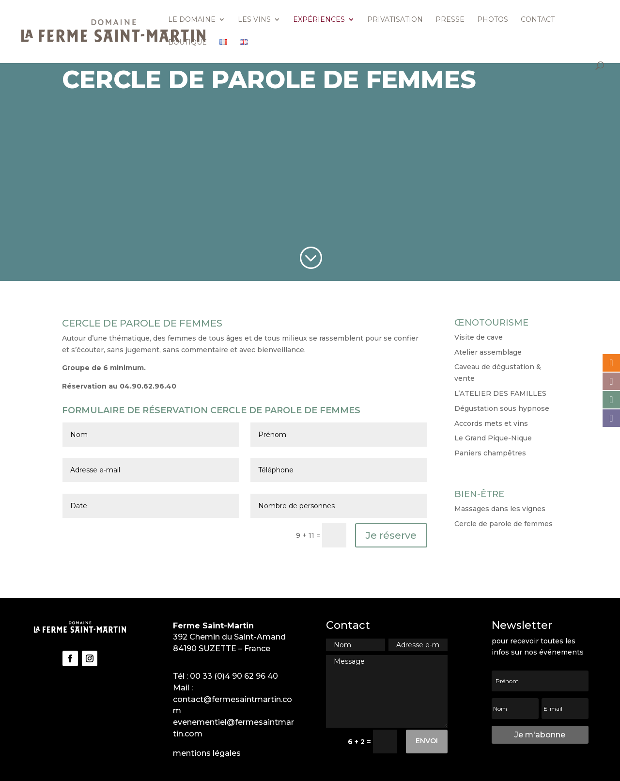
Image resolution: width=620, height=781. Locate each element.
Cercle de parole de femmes (503, 523)
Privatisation (395, 20)
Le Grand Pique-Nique (493, 438)
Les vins (254, 20)
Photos (492, 20)
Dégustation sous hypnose (501, 408)
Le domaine (192, 20)
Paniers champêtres (490, 453)
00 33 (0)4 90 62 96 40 (234, 676)
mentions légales (207, 753)
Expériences (319, 20)
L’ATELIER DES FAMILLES (500, 393)
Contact (538, 20)
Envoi (427, 740)
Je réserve (391, 535)
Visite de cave (478, 337)
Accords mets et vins (491, 423)
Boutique (187, 43)
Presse (450, 20)
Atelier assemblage (488, 352)
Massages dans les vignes (499, 508)
